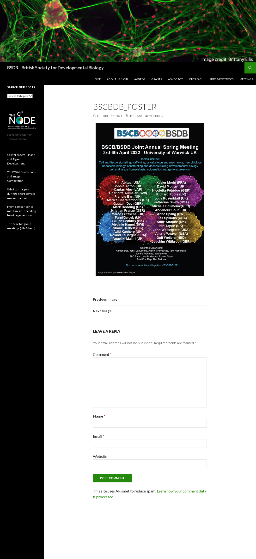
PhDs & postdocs (221, 79)
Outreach (196, 79)
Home (97, 79)
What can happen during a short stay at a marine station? (21, 194)
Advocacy (175, 79)
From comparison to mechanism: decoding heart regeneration (21, 211)
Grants (156, 79)
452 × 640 (135, 116)
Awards (139, 79)
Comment (102, 354)
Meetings (246, 79)
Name (99, 416)
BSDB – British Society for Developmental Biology (55, 67)
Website (100, 456)
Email (98, 436)
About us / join (117, 79)
